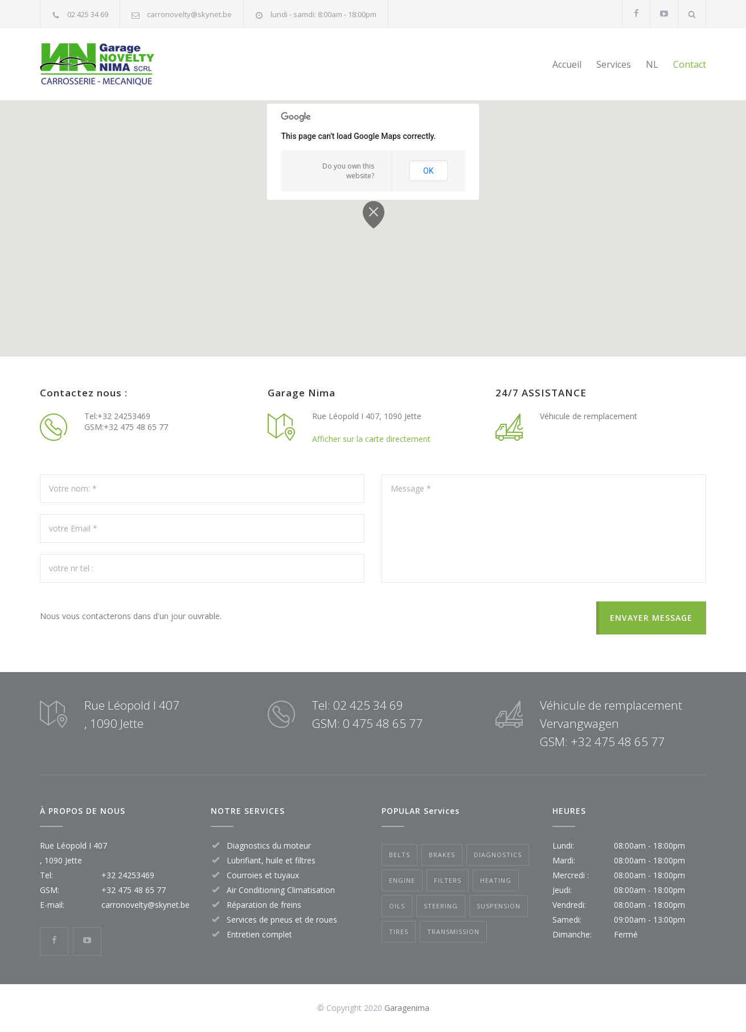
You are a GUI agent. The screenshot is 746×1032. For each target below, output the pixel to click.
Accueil (566, 64)
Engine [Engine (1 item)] (402, 880)
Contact (689, 64)
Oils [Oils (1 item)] (397, 906)
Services (613, 64)
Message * (544, 528)
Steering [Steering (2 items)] (441, 906)
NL (652, 64)
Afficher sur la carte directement (371, 438)
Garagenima (406, 1007)
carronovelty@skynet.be (189, 14)
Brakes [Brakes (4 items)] (442, 854)
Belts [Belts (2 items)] (399, 854)
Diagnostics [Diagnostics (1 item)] (498, 854)
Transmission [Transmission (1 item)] (453, 931)
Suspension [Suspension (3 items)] (498, 906)
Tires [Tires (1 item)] (398, 931)
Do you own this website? (348, 171)
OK (428, 170)
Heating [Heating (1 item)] (495, 880)
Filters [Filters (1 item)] (447, 880)
